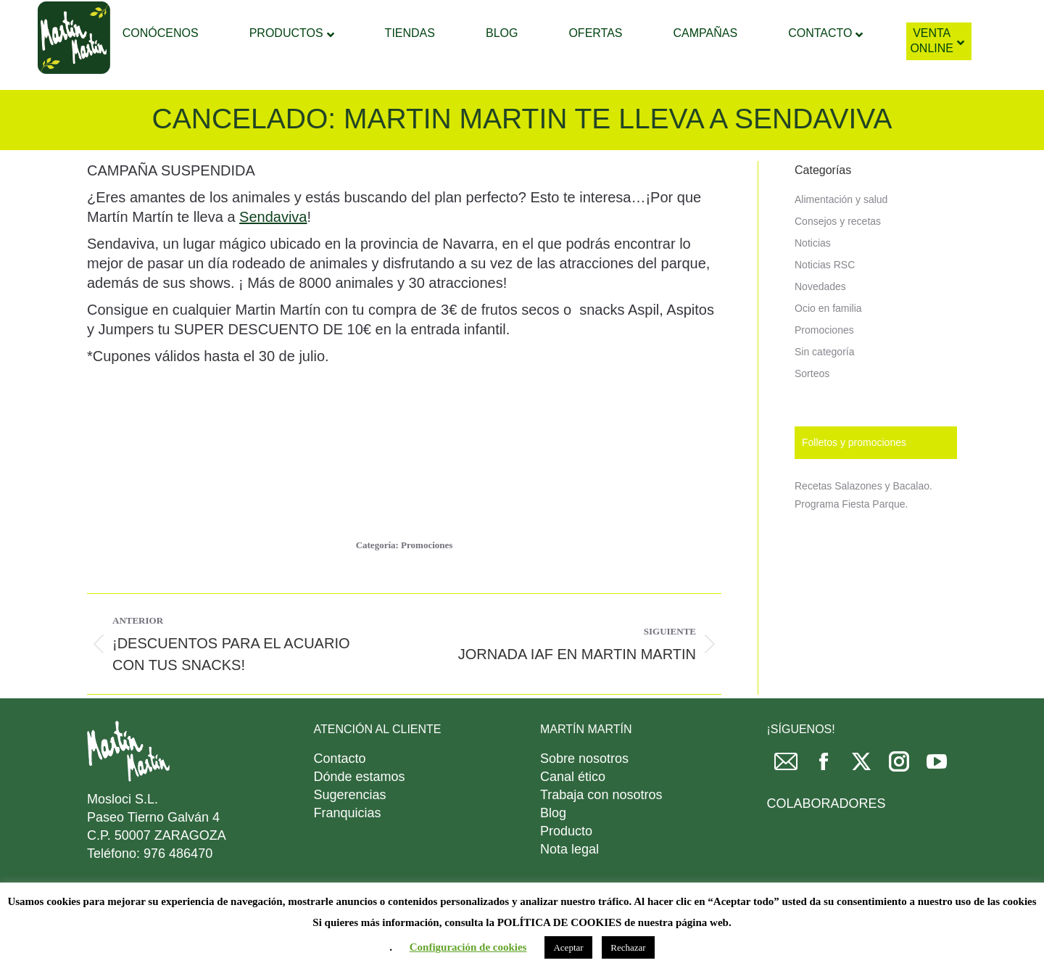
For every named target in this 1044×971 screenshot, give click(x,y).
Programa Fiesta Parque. (851, 540)
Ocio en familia (828, 344)
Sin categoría (825, 388)
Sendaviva (273, 253)
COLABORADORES (826, 839)
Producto (566, 867)
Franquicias (347, 849)
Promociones (426, 581)
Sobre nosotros (584, 795)
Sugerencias (350, 831)
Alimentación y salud (841, 235)
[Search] (509, 18)
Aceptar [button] (568, 947)
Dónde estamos (359, 813)
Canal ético (572, 813)
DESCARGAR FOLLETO (813, 18)
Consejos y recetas (838, 257)
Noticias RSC (825, 301)
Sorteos (812, 410)
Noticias (813, 279)
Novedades (820, 323)
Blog (553, 849)
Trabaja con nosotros (601, 831)
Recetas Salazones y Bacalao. (863, 522)
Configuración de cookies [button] (468, 947)
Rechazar (627, 947)
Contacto (340, 795)
